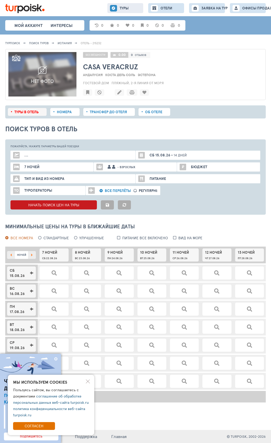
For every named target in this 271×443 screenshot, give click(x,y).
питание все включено (145, 238)
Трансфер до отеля (108, 112)
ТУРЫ (124, 8)
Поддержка (86, 436)
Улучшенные (91, 238)
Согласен (34, 425)
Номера (64, 112)
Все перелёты (118, 191)
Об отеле (153, 112)
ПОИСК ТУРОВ (39, 43)
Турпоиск (12, 43)
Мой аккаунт (28, 25)
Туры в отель (26, 112)
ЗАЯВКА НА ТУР (213, 8)
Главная (119, 436)
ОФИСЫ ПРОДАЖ (254, 8)
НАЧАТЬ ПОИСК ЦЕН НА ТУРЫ (53, 204)
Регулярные (150, 191)
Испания (65, 43)
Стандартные (56, 238)
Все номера (21, 238)
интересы (62, 25)
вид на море (190, 238)
